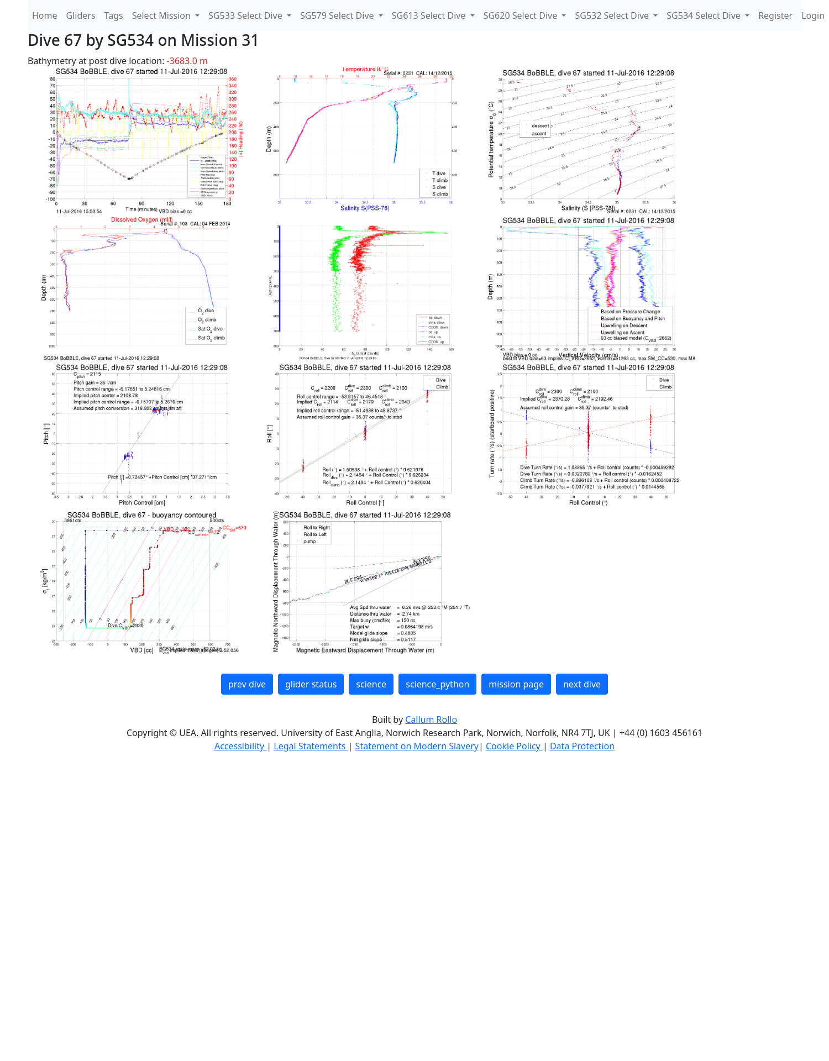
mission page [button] (516, 684)
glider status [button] (311, 684)
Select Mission (162, 15)
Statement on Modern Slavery (417, 746)
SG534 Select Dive (705, 15)
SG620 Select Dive (522, 15)
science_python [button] (437, 684)
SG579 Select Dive (338, 15)
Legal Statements (311, 746)
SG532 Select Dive (613, 15)
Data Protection (582, 746)
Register (775, 15)
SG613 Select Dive (430, 15)
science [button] (371, 684)
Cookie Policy (514, 746)
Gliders (81, 15)
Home (44, 15)
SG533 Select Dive (246, 15)
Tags (113, 15)
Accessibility (240, 746)
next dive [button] (582, 684)
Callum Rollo (431, 719)
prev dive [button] (247, 684)
